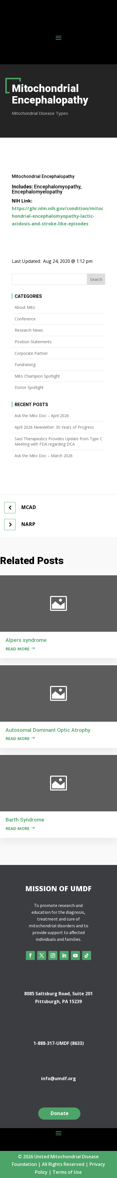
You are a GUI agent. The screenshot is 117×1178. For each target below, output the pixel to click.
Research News (29, 330)
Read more (18, 648)
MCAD (28, 507)
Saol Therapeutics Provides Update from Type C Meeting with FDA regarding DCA (58, 441)
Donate (59, 1113)
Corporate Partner (31, 353)
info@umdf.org (58, 1078)
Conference (25, 319)
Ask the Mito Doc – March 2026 (44, 455)
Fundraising (25, 364)
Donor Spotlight (29, 387)
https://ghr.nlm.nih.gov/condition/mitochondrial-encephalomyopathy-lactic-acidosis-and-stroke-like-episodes (57, 216)
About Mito (25, 307)
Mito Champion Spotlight (37, 376)
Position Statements (33, 341)
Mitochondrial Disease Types (40, 113)
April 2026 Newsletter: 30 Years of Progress (54, 427)
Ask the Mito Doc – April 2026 (42, 415)
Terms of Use (67, 1172)
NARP (28, 524)
